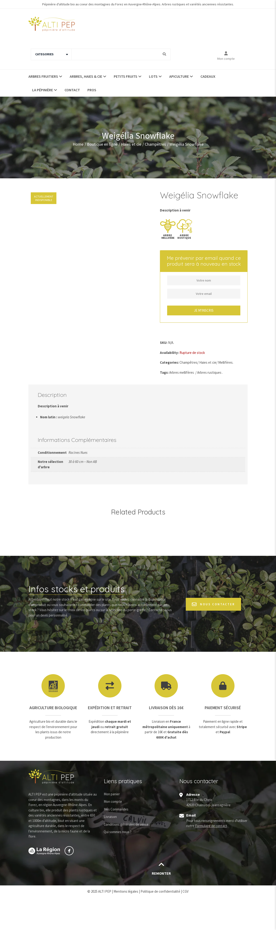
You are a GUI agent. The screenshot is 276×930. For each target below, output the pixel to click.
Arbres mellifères (181, 372)
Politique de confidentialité (160, 924)
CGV (186, 924)
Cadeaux (207, 76)
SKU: (163, 342)
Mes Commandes (116, 842)
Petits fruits (125, 76)
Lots (153, 76)
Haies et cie (131, 144)
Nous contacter (213, 637)
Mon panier (112, 827)
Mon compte (226, 58)
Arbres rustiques (209, 372)
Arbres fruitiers (43, 76)
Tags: (164, 372)
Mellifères (225, 362)
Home (78, 144)
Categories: (169, 362)
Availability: (169, 352)
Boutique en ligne (102, 144)
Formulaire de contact (211, 859)
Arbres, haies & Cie (86, 76)
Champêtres (155, 144)
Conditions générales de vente (126, 857)
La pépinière (42, 90)
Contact (72, 90)
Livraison (110, 850)
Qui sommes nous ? (117, 865)
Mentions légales (126, 924)
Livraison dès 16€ (166, 740)
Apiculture (179, 76)
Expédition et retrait (110, 740)
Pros (91, 90)
